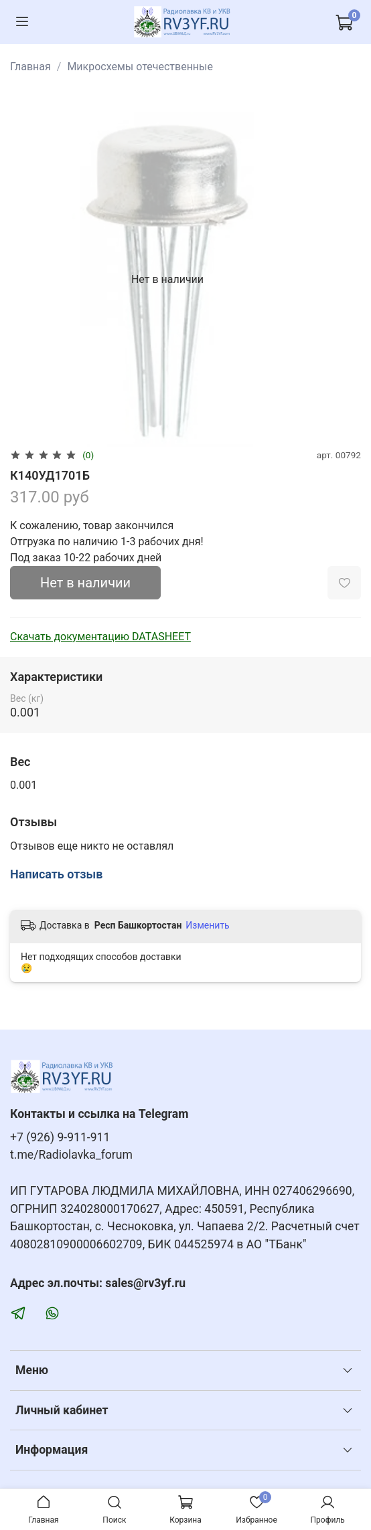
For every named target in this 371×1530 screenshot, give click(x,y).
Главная (30, 66)
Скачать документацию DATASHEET (100, 636)
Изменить (207, 925)
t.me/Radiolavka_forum (71, 1154)
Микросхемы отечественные (140, 66)
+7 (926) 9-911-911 (60, 1137)
